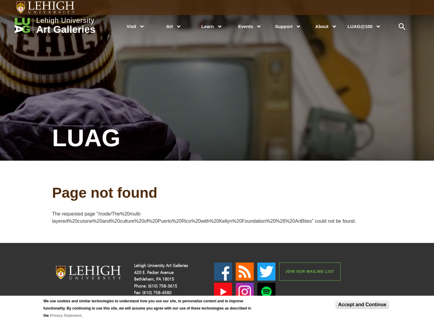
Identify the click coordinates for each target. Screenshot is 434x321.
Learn (207, 26)
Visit (131, 26)
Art (169, 26)
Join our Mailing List (309, 271)
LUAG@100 (360, 26)
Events (245, 26)
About (322, 26)
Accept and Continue (362, 304)
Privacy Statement (65, 315)
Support (283, 26)
